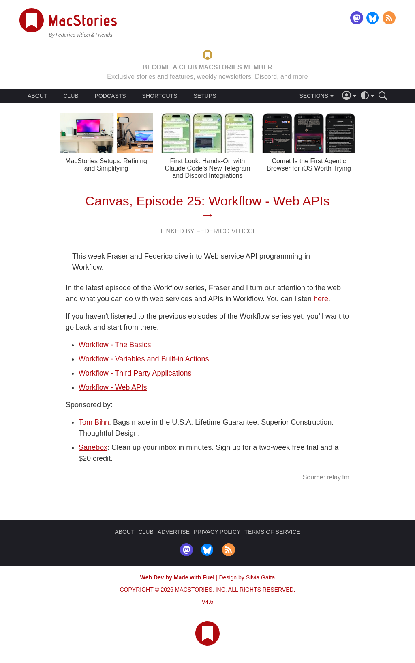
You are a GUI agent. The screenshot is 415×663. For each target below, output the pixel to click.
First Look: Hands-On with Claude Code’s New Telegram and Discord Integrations (207, 168)
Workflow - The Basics (115, 345)
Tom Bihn (94, 422)
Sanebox (93, 447)
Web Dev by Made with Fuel (177, 577)
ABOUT (37, 96)
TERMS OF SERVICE (272, 532)
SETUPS (204, 96)
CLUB (70, 96)
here (321, 299)
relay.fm (338, 477)
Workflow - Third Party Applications (135, 373)
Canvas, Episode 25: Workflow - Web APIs (207, 201)
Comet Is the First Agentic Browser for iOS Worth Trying (309, 165)
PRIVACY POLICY (217, 532)
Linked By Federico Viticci (207, 231)
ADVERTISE (174, 532)
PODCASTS (110, 96)
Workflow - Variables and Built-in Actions (144, 359)
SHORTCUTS (160, 96)
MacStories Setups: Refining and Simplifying (106, 165)
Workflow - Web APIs (113, 387)
